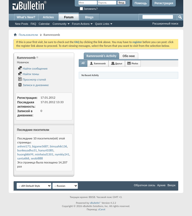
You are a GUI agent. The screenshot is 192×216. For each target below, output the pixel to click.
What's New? (26, 17)
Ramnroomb (100, 63)
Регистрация (163, 3)
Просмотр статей (32, 79)
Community (59, 23)
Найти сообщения (33, 68)
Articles (48, 17)
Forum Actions (81, 23)
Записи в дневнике (33, 85)
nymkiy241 (62, 154)
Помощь (141, 3)
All (83, 63)
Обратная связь (144, 185)
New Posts (21, 23)
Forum (69, 17)
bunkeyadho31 (27, 150)
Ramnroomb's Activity (101, 56)
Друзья (118, 63)
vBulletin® (95, 202)
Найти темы (28, 74)
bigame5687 (40, 146)
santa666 (23, 158)
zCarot (102, 209)
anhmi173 (23, 146)
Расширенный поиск (165, 23)
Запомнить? (89, 9)
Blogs (89, 17)
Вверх (172, 185)
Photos (135, 63)
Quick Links (102, 23)
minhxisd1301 (44, 154)
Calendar (44, 23)
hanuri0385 (46, 150)
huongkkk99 (25, 154)
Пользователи (28, 35)
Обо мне (129, 56)
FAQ (33, 23)
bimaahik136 (58, 146)
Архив (161, 185)
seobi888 (37, 158)
